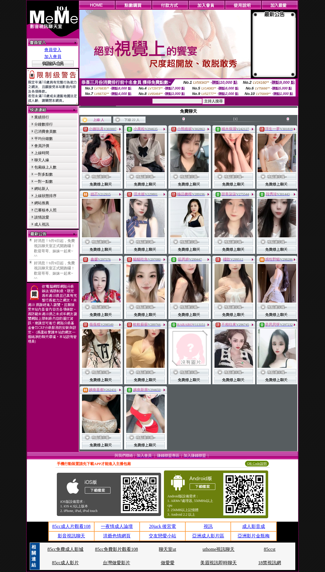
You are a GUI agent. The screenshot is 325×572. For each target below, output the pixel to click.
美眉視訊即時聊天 (218, 562)
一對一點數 (43, 181)
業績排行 (41, 117)
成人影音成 (253, 526)
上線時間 (41, 153)
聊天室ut (167, 549)
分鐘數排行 (43, 124)
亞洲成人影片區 (208, 535)
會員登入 (52, 49)
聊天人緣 (41, 160)
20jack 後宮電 (162, 526)
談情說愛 (41, 217)
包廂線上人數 (45, 167)
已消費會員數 (45, 131)
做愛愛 (167, 562)
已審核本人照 (45, 210)
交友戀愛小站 (162, 535)
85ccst (270, 549)
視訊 (208, 526)
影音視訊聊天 (71, 535)
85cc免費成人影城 (65, 549)
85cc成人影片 (65, 562)
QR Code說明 (257, 464)
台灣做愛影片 (116, 562)
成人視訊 (41, 224)
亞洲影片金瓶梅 (254, 535)
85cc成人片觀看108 (71, 526)
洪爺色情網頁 (117, 535)
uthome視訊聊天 (218, 549)
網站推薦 (41, 203)
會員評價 (41, 146)
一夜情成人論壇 (117, 526)
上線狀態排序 (45, 196)
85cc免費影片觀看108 (116, 549)
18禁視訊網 (269, 562)
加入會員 (52, 56)
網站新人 (41, 188)
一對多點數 (43, 174)
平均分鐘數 (43, 138)
